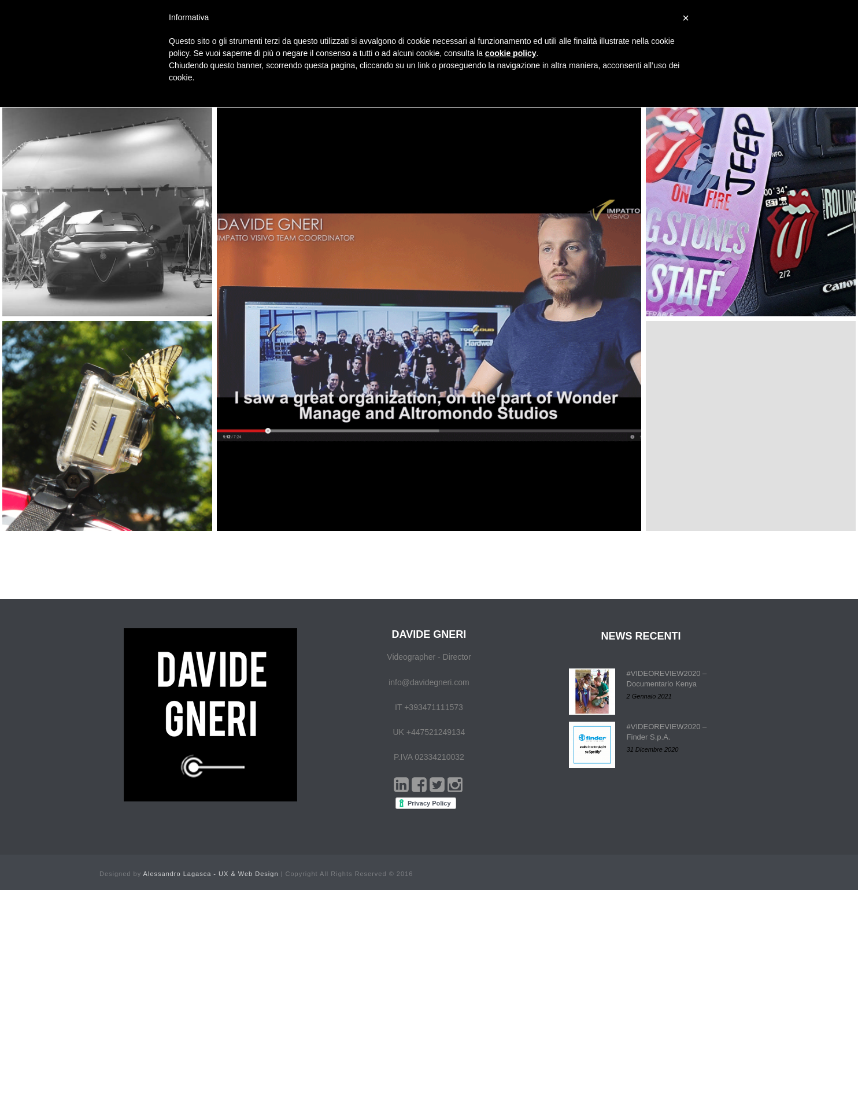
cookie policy (511, 53)
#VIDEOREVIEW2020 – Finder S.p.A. (667, 731)
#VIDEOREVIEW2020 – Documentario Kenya (667, 678)
